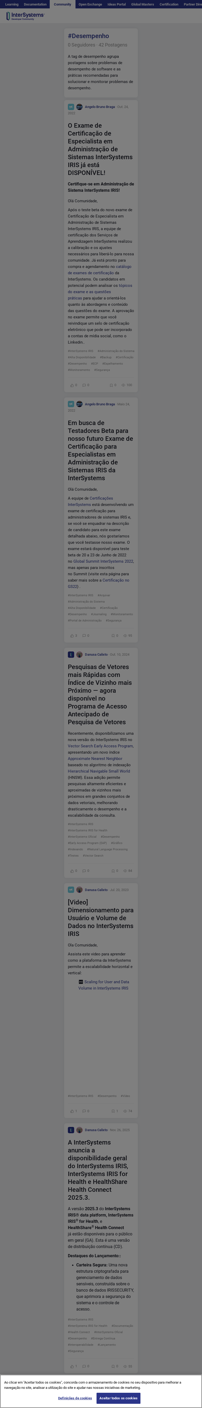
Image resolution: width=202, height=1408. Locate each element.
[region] (101, 1391)
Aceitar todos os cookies (118, 1398)
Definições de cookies (75, 1398)
